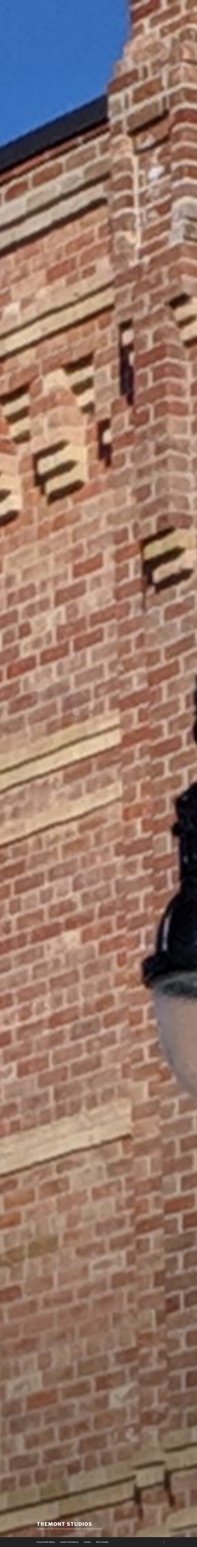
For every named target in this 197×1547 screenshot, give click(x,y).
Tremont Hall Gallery (45, 1542)
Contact (87, 1542)
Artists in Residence (69, 1542)
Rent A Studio (102, 1542)
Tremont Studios (64, 1524)
